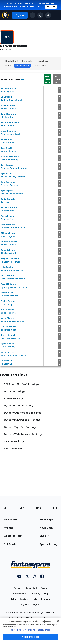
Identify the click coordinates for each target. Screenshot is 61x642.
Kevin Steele (7, 318)
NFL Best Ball (7, 117)
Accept (51, 6)
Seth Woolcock (8, 88)
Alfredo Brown (8, 233)
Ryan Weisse (7, 343)
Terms (44, 588)
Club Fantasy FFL (10, 346)
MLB (22, 508)
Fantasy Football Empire (14, 168)
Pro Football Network (12, 193)
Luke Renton (7, 267)
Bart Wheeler (7, 275)
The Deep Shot (8, 253)
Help (35, 599)
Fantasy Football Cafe (13, 227)
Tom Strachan (8, 114)
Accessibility (19, 593)
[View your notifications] (40, 15)
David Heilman (8, 284)
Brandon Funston (10, 122)
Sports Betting (48, 544)
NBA (38, 508)
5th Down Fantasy (10, 338)
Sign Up (25, 604)
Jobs (13, 599)
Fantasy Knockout (10, 134)
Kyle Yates (6, 173)
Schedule (27, 61)
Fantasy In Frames (10, 261)
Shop (44, 536)
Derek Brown (7, 216)
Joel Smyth (6, 148)
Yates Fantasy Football (13, 176)
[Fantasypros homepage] (5, 17)
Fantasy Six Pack (9, 295)
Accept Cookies (30, 637)
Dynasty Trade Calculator (14, 287)
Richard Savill (8, 292)
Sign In (36, 604)
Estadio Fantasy (9, 159)
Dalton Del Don (8, 326)
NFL (6, 508)
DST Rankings (22, 65)
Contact (24, 599)
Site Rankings (8, 182)
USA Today (6, 304)
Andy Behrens (8, 250)
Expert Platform (13, 536)
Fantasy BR (7, 360)
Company (35, 593)
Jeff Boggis (7, 165)
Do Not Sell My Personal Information (30, 630)
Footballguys (8, 236)
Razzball (5, 202)
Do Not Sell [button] (31, 588)
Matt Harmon (8, 105)
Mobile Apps (47, 519)
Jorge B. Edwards (10, 258)
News (8, 65)
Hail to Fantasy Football (13, 278)
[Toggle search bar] (48, 15)
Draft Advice (40, 65)
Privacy (17, 588)
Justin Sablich (8, 335)
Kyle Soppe (7, 190)
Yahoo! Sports (8, 108)
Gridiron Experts (9, 185)
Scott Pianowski (9, 241)
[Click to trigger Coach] (32, 15)
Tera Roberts (7, 139)
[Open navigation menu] (56, 15)
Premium (45, 599)
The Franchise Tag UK (12, 270)
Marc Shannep (8, 131)
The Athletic (7, 125)
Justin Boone (7, 309)
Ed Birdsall (6, 97)
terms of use (34, 6)
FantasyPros (7, 91)
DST (23, 79)
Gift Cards (10, 544)
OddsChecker (8, 142)
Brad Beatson (8, 352)
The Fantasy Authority (12, 321)
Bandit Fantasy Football (13, 355)
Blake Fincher (8, 224)
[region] (30, 630)
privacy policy (12, 6)
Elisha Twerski (8, 301)
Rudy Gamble (8, 199)
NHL (55, 508)
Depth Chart (11, 61)
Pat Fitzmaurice (9, 207)
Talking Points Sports (12, 100)
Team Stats (42, 61)
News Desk (46, 527)
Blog (46, 593)
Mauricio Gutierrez (10, 156)
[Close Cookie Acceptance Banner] (58, 621)
